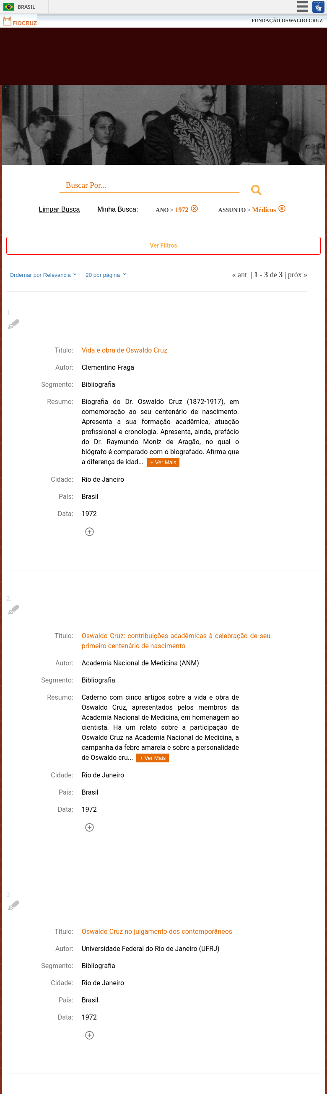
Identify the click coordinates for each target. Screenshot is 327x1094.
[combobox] (163, 191)
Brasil (26, 6)
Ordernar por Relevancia (44, 274)
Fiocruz (25, 21)
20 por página (106, 274)
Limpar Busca (59, 209)
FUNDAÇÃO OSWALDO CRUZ (287, 20)
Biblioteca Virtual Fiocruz (143, 59)
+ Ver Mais (163, 462)
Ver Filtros (163, 245)
